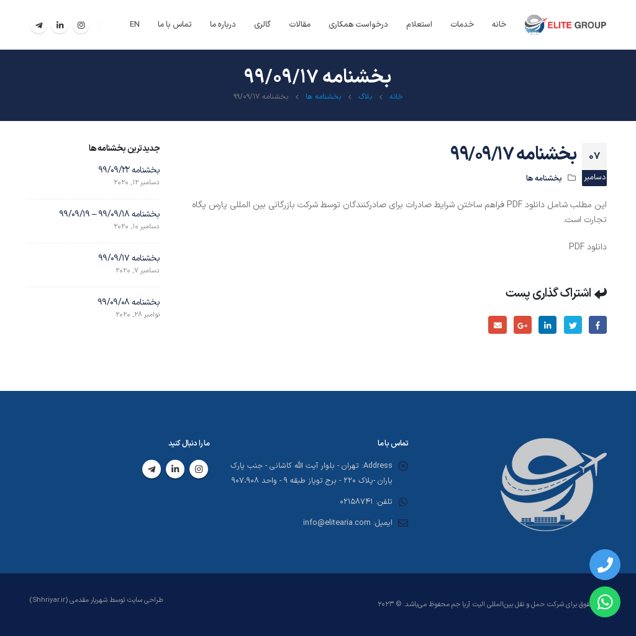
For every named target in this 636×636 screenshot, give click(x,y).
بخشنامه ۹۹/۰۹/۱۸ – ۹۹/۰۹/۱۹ (109, 214)
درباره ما (223, 25)
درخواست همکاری (358, 25)
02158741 (355, 502)
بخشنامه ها (544, 177)
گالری (262, 25)
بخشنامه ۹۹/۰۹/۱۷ (129, 258)
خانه (499, 25)
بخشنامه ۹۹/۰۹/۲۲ (129, 170)
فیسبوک (598, 325)
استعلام (419, 25)
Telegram (151, 469)
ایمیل (497, 325)
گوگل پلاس (522, 325)
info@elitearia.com (336, 523)
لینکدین (547, 325)
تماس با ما (175, 25)
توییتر (572, 325)
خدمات (462, 25)
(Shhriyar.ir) (48, 600)
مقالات (300, 25)
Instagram (198, 469)
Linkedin (175, 469)
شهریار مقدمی (89, 600)
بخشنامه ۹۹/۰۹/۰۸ (129, 302)
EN (135, 25)
